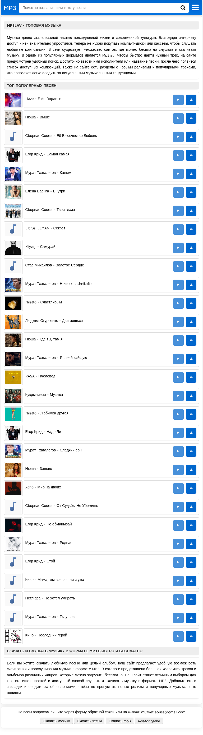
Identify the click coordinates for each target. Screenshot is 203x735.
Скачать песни (89, 721)
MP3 (10, 7)
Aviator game (149, 721)
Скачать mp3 (120, 721)
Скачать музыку (56, 721)
